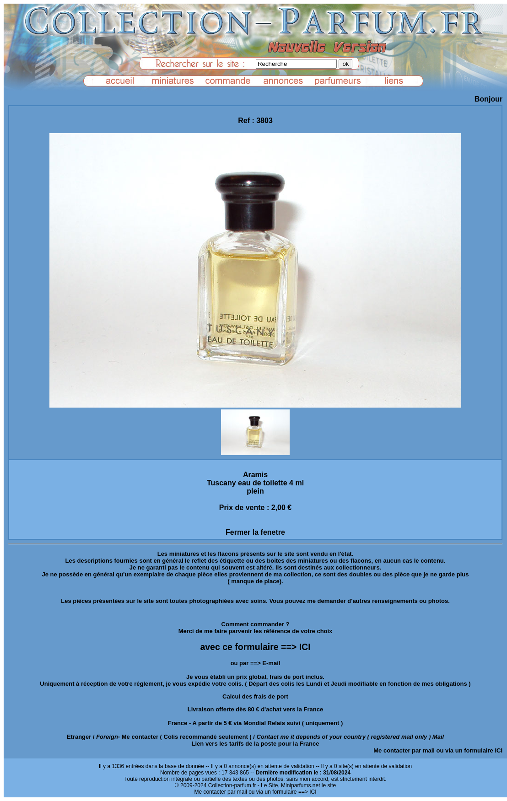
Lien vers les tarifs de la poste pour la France (255, 743)
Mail (438, 736)
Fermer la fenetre (255, 532)
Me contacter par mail (404, 750)
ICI (498, 750)
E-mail (271, 663)
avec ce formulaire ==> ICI (255, 647)
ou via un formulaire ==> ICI (282, 792)
